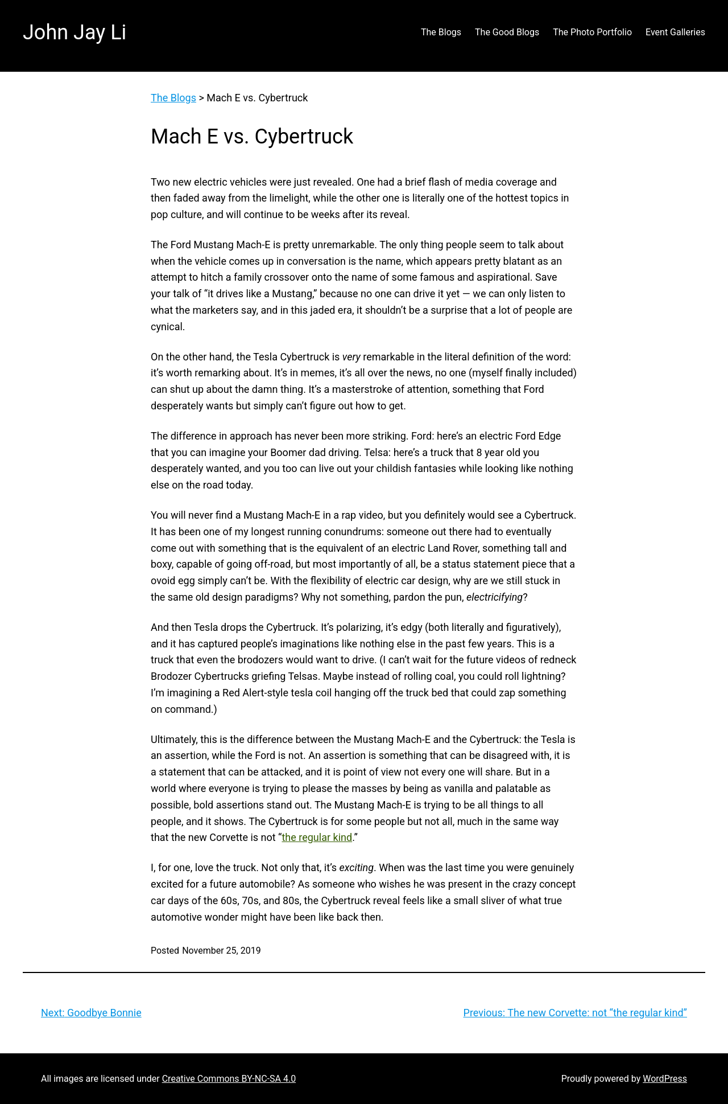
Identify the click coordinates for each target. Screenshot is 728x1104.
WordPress (665, 1078)
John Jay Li (74, 32)
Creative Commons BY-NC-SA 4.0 (229, 1078)
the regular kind (317, 837)
